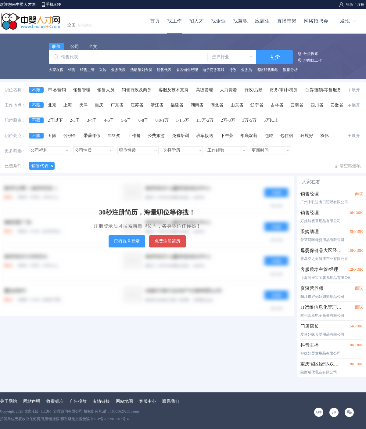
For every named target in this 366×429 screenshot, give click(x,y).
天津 (83, 105)
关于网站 (8, 401)
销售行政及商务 (137, 90)
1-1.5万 (182, 120)
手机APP (53, 4)
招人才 (196, 20)
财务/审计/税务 (284, 90)
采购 (102, 70)
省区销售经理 (187, 70)
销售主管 (87, 70)
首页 (155, 20)
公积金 (69, 135)
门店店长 (309, 326)
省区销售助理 (267, 70)
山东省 (237, 105)
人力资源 (228, 90)
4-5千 (109, 120)
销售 (71, 70)
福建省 (176, 105)
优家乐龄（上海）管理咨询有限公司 (53, 411)
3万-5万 (249, 120)
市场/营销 (57, 90)
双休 (324, 135)
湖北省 (216, 105)
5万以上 (271, 120)
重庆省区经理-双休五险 (321, 364)
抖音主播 (309, 345)
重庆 (99, 105)
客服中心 (147, 401)
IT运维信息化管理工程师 (321, 307)
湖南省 (197, 105)
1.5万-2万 (205, 120)
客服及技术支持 (173, 90)
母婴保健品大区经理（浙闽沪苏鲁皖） (321, 250)
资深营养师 (311, 288)
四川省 (316, 105)
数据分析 (290, 70)
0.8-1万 (162, 120)
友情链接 (101, 401)
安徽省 (336, 105)
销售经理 (309, 193)
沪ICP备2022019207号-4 (110, 419)
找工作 (174, 20)
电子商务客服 (213, 70)
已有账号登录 (127, 241)
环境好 (306, 135)
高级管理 (204, 90)
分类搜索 (310, 54)
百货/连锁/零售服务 (323, 90)
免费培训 (180, 135)
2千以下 (55, 120)
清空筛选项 (350, 166)
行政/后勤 (253, 90)
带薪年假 (92, 135)
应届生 (262, 20)
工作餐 (134, 135)
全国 (80, 25)
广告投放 (78, 401)
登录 (349, 4)
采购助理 (309, 231)
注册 (360, 4)
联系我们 (170, 401)
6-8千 (143, 120)
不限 (36, 90)
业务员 (246, 70)
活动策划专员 (141, 70)
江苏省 (137, 105)
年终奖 (114, 135)
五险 (52, 135)
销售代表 (164, 70)
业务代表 (118, 70)
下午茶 (227, 135)
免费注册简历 (167, 241)
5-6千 (126, 120)
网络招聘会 (316, 20)
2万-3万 (228, 120)
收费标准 (54, 401)
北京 (52, 105)
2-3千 (75, 120)
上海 (67, 105)
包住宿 (286, 135)
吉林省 (277, 105)
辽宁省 (256, 105)
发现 (345, 20)
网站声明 (31, 401)
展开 (356, 90)
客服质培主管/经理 (319, 269)
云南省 (296, 105)
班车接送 (204, 135)
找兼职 (240, 20)
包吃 (269, 135)
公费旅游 (156, 135)
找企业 (218, 20)
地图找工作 (312, 60)
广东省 (117, 105)
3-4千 (92, 120)
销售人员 (105, 90)
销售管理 (81, 90)
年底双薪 (248, 135)
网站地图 (124, 401)
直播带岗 (286, 20)
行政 (232, 70)
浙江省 (157, 105)
